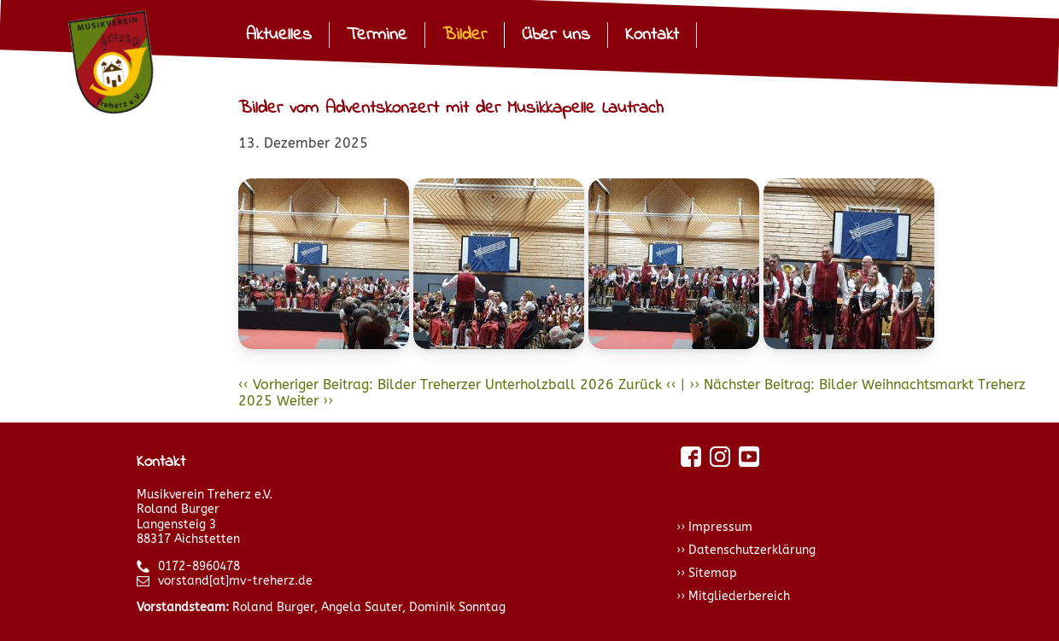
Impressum (720, 527)
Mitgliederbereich (739, 596)
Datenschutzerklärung (752, 550)
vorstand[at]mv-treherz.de (225, 581)
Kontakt (652, 35)
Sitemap (712, 573)
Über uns (556, 35)
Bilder (464, 35)
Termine (377, 35)
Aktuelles (279, 35)
